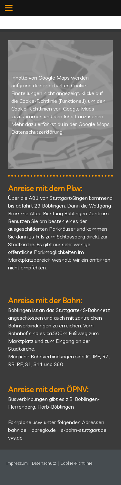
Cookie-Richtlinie (38, 101)
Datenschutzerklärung (37, 132)
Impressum (17, 463)
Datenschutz (44, 463)
